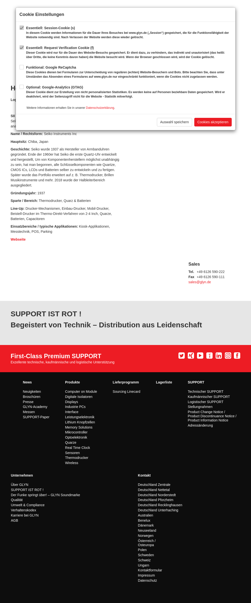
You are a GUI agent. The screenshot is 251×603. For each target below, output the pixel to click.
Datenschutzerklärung (100, 108)
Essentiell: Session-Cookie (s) (129, 32)
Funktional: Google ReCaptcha (129, 72)
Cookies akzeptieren (213, 122)
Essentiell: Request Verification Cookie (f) (129, 52)
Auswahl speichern (174, 122)
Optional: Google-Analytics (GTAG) (129, 92)
